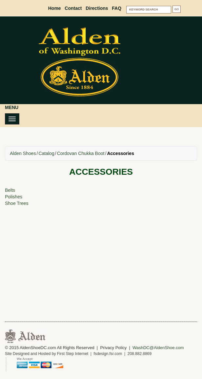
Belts (10, 190)
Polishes (13, 196)
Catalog (46, 153)
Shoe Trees (17, 203)
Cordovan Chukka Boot (81, 153)
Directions (97, 8)
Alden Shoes (23, 153)
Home (54, 8)
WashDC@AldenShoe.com (158, 347)
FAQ (116, 8)
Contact (73, 8)
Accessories (120, 153)
